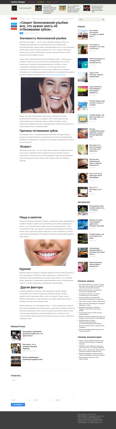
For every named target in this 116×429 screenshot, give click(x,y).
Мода (55, 2)
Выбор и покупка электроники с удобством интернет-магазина (96, 223)
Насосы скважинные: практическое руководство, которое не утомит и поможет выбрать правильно (73, 8)
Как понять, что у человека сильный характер (30, 346)
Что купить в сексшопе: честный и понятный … (96, 47)
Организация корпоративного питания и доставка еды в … (97, 251)
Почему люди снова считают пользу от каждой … (97, 103)
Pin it (14, 18)
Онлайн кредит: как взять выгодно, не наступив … (96, 117)
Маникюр (31, 2)
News (28, 19)
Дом (49, 2)
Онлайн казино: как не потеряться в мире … (96, 236)
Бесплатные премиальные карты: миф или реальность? (95, 162)
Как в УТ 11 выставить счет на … (95, 189)
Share (14, 26)
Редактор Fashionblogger (29, 351)
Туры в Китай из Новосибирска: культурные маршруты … (95, 90)
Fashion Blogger (18, 2)
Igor (24, 338)
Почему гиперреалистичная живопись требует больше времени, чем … (96, 133)
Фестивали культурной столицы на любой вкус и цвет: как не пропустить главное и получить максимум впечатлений (91, 286)
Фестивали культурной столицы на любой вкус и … (96, 33)
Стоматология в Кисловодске (55, 75)
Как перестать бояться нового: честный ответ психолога (95, 148)
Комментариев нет (35, 33)
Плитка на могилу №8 (25, 8)
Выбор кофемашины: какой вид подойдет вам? (33, 358)
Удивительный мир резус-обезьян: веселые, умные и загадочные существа (91, 342)
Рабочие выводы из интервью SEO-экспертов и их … (97, 61)
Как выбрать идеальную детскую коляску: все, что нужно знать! (33, 334)
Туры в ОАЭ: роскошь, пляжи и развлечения (96, 75)
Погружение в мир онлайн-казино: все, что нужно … (97, 208)
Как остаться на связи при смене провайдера (95, 175)
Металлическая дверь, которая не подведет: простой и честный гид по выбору (90, 309)
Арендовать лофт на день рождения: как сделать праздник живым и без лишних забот (97, 8)
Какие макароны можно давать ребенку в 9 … (95, 264)
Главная (23, 19)
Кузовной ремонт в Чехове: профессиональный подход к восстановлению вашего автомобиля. (90, 322)
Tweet (14, 23)
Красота (41, 2)
